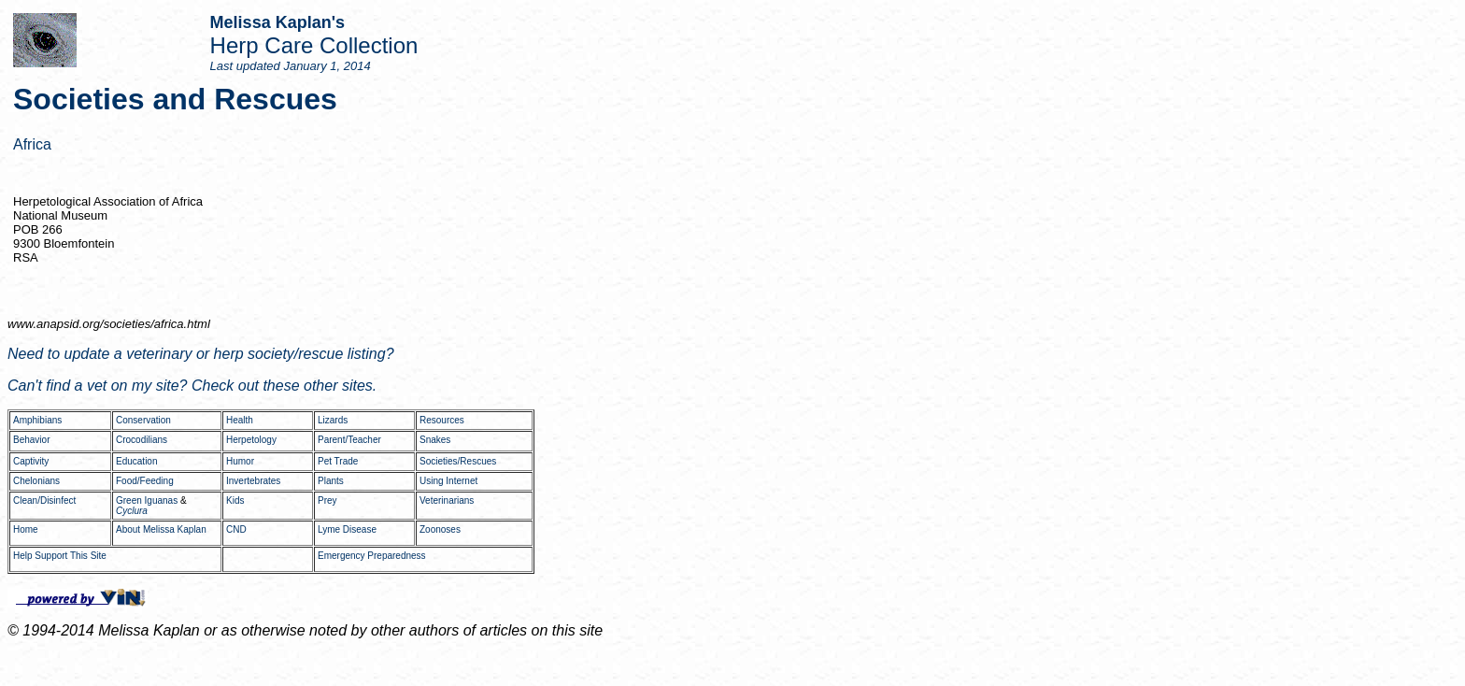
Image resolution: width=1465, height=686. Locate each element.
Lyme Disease (347, 529)
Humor (240, 461)
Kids (235, 500)
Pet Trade (338, 461)
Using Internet (448, 481)
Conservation (143, 420)
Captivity (31, 461)
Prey (327, 500)
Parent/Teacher (349, 440)
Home (25, 529)
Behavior (31, 440)
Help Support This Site (60, 555)
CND (236, 529)
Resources (442, 420)
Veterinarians (447, 500)
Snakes (435, 440)
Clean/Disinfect (44, 500)
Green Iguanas (147, 500)
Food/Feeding (145, 481)
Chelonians (36, 481)
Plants (331, 481)
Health (239, 420)
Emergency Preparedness (372, 555)
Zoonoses (440, 529)
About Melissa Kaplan (161, 529)
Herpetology (251, 440)
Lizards (333, 420)
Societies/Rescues (458, 461)
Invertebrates (253, 481)
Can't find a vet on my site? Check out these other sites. (192, 385)
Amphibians (37, 420)
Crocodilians (141, 440)
